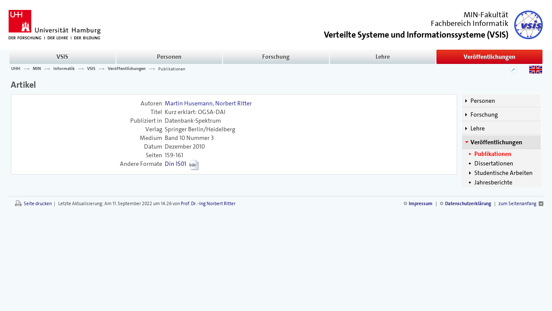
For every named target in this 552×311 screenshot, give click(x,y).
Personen (169, 56)
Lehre (383, 56)
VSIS (62, 56)
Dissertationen (493, 163)
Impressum (421, 203)
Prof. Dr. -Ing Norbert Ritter (208, 203)
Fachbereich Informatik (469, 23)
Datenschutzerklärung (468, 203)
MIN (37, 68)
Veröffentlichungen (489, 56)
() (416, 34)
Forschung (276, 56)
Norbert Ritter (233, 103)
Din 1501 (175, 164)
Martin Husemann (189, 103)
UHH (15, 68)
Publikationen (171, 68)
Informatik (64, 68)
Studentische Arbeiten (503, 173)
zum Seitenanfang (517, 203)
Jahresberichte (493, 182)
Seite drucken (38, 203)
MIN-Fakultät (486, 15)
